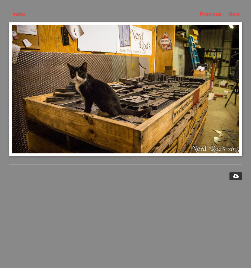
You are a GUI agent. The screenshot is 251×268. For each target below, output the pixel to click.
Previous (211, 14)
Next (234, 14)
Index (19, 14)
